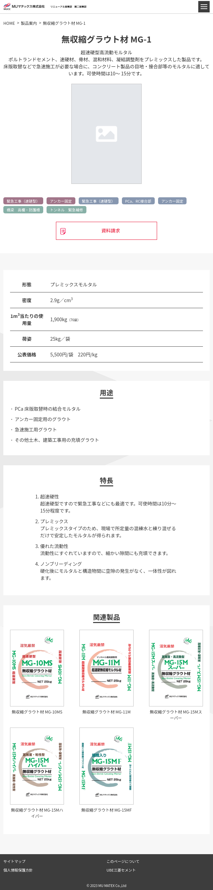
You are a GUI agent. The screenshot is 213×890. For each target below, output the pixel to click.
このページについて (122, 861)
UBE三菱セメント (121, 870)
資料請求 (110, 230)
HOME (9, 23)
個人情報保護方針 (18, 870)
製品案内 (29, 23)
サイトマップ (14, 861)
